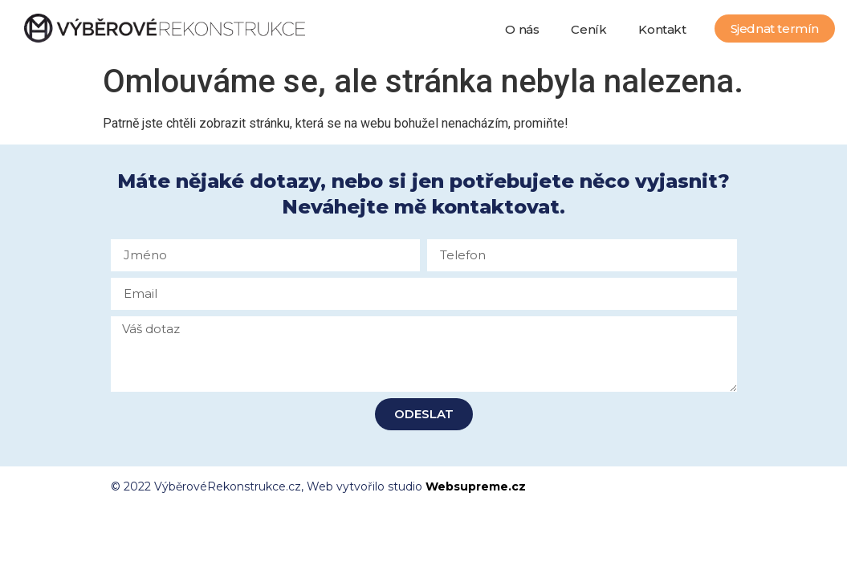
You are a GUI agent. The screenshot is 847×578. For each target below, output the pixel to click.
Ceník (588, 29)
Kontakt (662, 29)
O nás (522, 29)
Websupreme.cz (476, 486)
